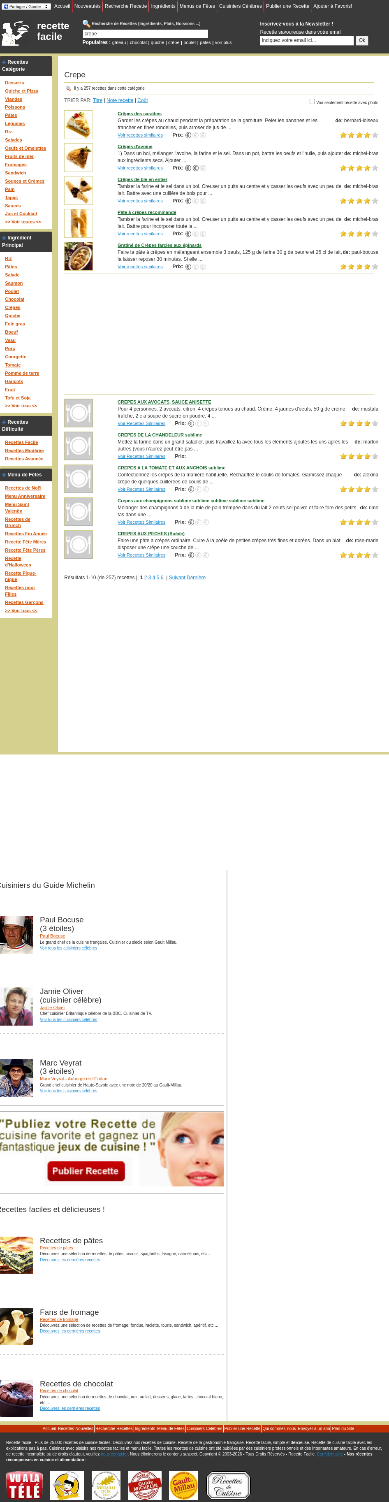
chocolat (138, 42)
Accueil (62, 6)
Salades (13, 139)
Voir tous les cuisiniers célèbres (68, 948)
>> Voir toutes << (23, 221)
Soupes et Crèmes (24, 181)
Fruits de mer (19, 156)
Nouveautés (87, 6)
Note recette (120, 100)
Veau (10, 340)
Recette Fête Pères (25, 550)
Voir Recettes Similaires (141, 423)
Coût (142, 100)
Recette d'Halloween (18, 561)
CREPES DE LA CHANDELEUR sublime (160, 434)
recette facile (53, 31)
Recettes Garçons (24, 602)
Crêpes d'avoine (135, 146)
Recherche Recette (126, 6)
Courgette (15, 356)
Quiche (12, 315)
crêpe (174, 42)
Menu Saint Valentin (17, 507)
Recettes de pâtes (56, 1248)
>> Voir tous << (21, 405)
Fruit (10, 389)
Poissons (15, 106)
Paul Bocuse (52, 935)
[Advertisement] (221, 333)
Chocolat (14, 299)
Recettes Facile (21, 442)
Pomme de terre (22, 373)
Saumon (14, 283)
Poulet (12, 291)
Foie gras (15, 323)
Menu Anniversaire (25, 496)
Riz (8, 131)
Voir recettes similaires (140, 134)
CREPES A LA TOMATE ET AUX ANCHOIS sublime (171, 467)
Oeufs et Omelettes (25, 148)
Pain (9, 189)
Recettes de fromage (59, 1319)
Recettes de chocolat (59, 1390)
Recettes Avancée (24, 458)
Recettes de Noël (23, 487)
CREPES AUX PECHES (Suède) (151, 533)
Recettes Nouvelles (75, 1428)
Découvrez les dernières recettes (70, 1260)
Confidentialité (330, 1454)
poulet (189, 42)
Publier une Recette (287, 6)
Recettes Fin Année (26, 533)
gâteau (119, 42)
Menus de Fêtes (197, 6)
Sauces (13, 205)
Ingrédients (163, 6)
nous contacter (114, 1454)
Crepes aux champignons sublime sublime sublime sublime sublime (191, 500)
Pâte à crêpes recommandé (147, 212)
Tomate (13, 364)
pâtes (205, 42)
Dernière (196, 577)
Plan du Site (343, 1428)
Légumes (15, 123)
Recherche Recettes (114, 1428)
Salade (12, 274)
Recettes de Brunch (17, 522)
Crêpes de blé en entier (142, 179)
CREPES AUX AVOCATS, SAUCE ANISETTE (164, 401)
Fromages (16, 164)
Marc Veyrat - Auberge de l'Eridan (73, 1078)
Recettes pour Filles (20, 591)
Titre (98, 100)
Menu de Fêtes (24, 475)
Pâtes (11, 115)
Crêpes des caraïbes (140, 113)
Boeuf (11, 332)
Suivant (177, 577)
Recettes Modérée (24, 450)
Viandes (13, 99)
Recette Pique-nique (20, 576)
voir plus (223, 42)
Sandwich (15, 172)
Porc (10, 348)
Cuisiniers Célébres (240, 6)
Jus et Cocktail (21, 213)
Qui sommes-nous (279, 1428)
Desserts (14, 82)
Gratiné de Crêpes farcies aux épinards (159, 245)
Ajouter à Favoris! (332, 6)
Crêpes (12, 307)
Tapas (11, 197)
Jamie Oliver (52, 1007)
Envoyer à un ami (314, 1428)
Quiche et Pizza (21, 90)
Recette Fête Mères (25, 541)
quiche (157, 42)
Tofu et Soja (17, 397)
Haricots (14, 381)
